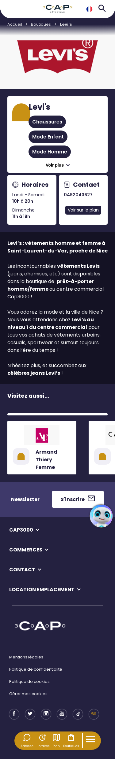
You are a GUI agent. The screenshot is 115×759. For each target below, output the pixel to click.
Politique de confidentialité (35, 669)
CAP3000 (21, 529)
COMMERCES (25, 549)
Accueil (14, 24)
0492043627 (78, 195)
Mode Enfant (48, 136)
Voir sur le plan (83, 210)
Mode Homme (49, 151)
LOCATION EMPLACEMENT (42, 589)
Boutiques (71, 740)
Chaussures (47, 121)
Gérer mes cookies (28, 694)
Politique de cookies (29, 681)
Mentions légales (26, 657)
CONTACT (22, 569)
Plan (56, 740)
